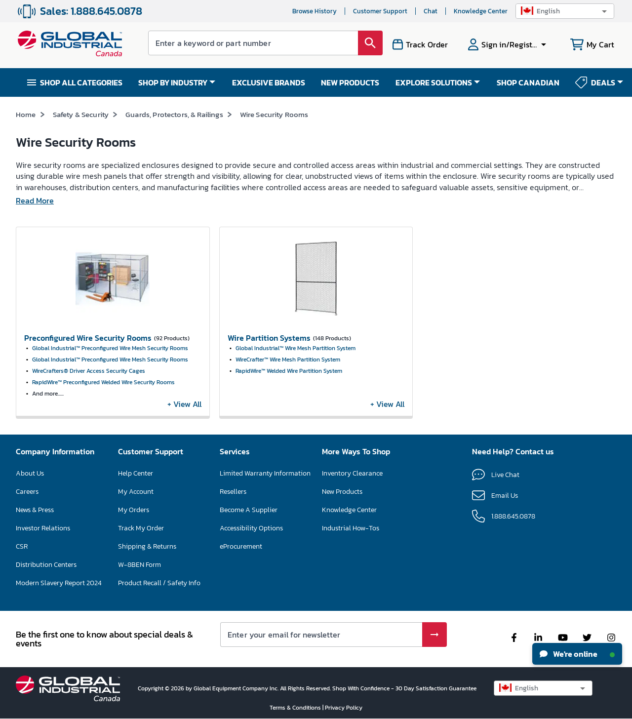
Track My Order (141, 528)
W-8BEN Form (139, 564)
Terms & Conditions (296, 707)
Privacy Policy (343, 707)
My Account (136, 491)
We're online (577, 654)
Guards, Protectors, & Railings (174, 114)
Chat (430, 11)
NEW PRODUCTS (350, 82)
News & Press (35, 510)
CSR (22, 546)
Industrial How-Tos (350, 528)
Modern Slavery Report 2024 (59, 583)
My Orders (133, 510)
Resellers (233, 491)
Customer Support (380, 11)
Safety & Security (81, 114)
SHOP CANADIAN (528, 82)
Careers (27, 491)
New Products (342, 491)
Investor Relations (43, 528)
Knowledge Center (481, 11)
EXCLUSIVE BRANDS (268, 82)
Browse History (314, 11)
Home (26, 114)
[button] (565, 11)
